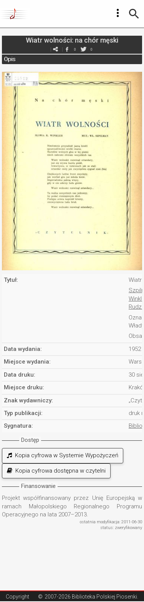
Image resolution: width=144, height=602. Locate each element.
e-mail (56, 49)
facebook (67, 49)
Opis (9, 59)
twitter (84, 49)
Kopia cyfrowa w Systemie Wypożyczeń (62, 455)
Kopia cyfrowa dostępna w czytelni (56, 470)
